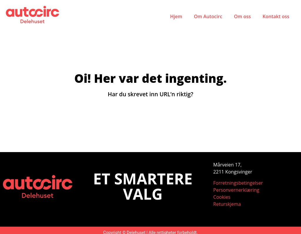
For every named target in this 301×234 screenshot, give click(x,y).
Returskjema (227, 204)
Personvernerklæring (236, 190)
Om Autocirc (208, 16)
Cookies (221, 197)
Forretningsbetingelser (238, 183)
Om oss (242, 16)
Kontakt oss (275, 16)
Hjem (176, 16)
